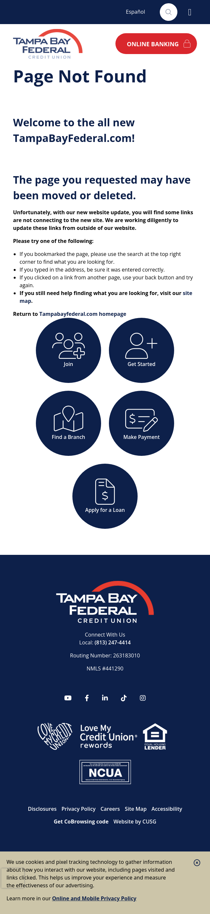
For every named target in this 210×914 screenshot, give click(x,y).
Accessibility (167, 808)
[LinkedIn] (105, 698)
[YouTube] (68, 698)
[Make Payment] (141, 423)
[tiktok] (124, 698)
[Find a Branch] (68, 423)
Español (135, 11)
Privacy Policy (78, 808)
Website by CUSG (134, 821)
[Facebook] (87, 698)
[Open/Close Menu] (190, 12)
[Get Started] (141, 350)
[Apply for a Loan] (105, 496)
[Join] (68, 350)
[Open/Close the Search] (168, 12)
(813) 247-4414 (113, 642)
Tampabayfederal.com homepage (82, 313)
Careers (110, 808)
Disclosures (42, 808)
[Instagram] (143, 698)
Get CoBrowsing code (81, 821)
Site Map (136, 808)
